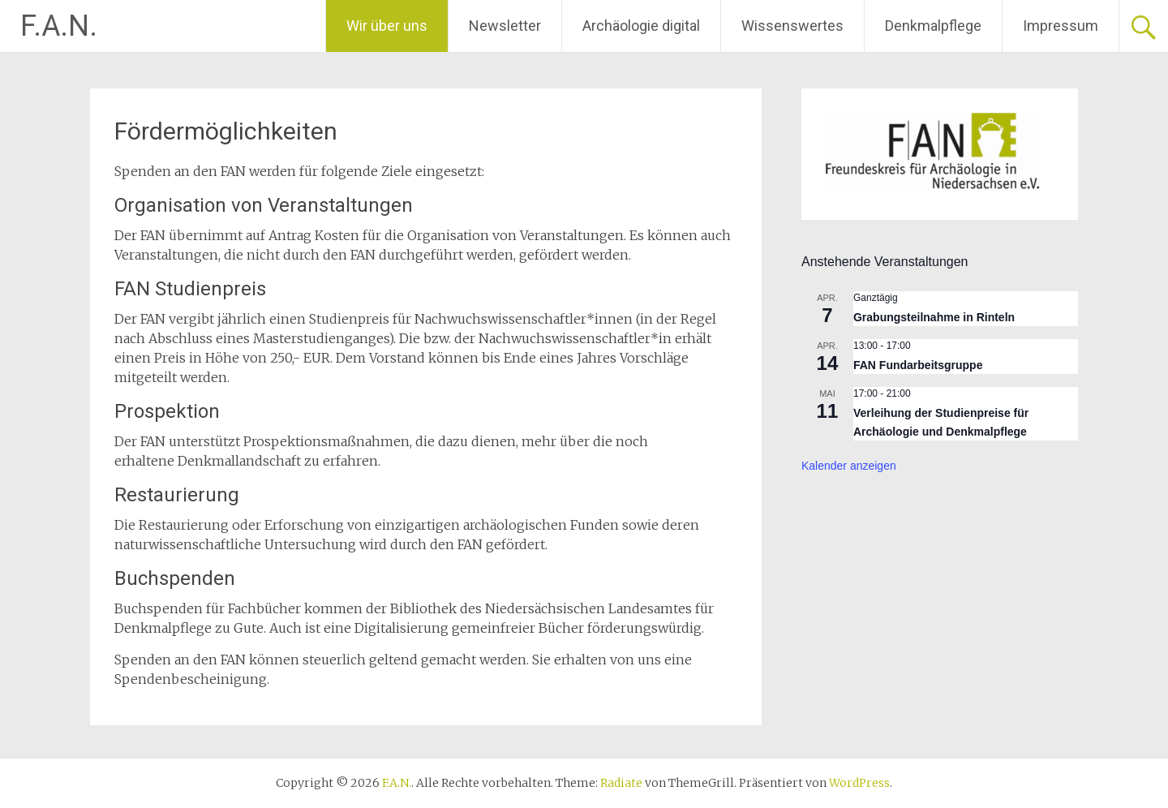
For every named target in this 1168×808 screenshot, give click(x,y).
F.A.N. (58, 26)
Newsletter (505, 25)
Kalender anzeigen (848, 465)
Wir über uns (386, 25)
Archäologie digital (641, 25)
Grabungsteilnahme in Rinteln (934, 317)
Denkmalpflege (933, 25)
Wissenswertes (792, 25)
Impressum (1060, 25)
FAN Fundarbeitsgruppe (917, 365)
